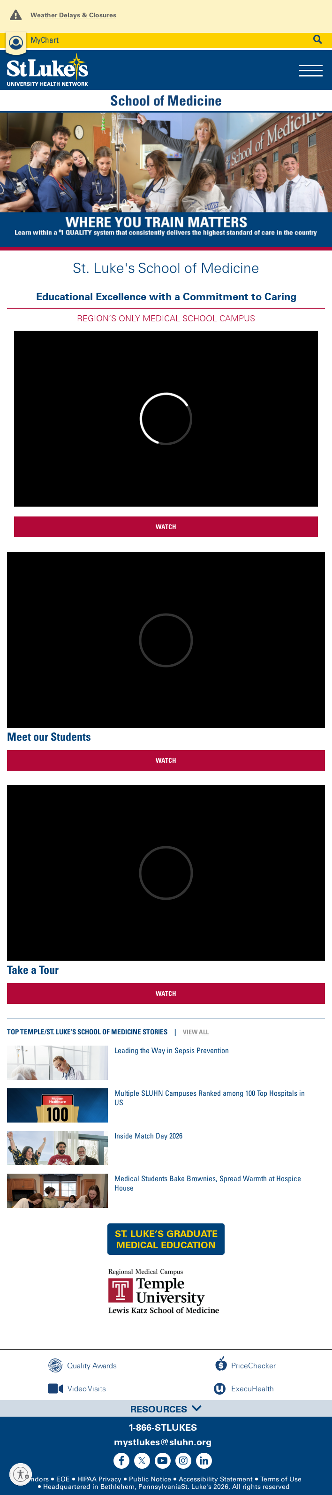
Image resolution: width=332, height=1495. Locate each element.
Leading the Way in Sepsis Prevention (171, 1050)
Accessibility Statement (216, 1479)
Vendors (36, 1479)
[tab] (166, 1408)
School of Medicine (166, 100)
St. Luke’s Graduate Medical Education (166, 1239)
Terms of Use (281, 1479)
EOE (63, 1479)
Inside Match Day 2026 (148, 1135)
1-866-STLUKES (162, 1427)
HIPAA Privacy (99, 1479)
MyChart (44, 40)
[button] (25, 181)
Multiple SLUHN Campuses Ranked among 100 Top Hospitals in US (209, 1097)
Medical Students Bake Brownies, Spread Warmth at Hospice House (207, 1183)
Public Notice (150, 1479)
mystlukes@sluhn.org (162, 1442)
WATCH (166, 527)
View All (196, 1032)
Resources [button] (166, 1409)
